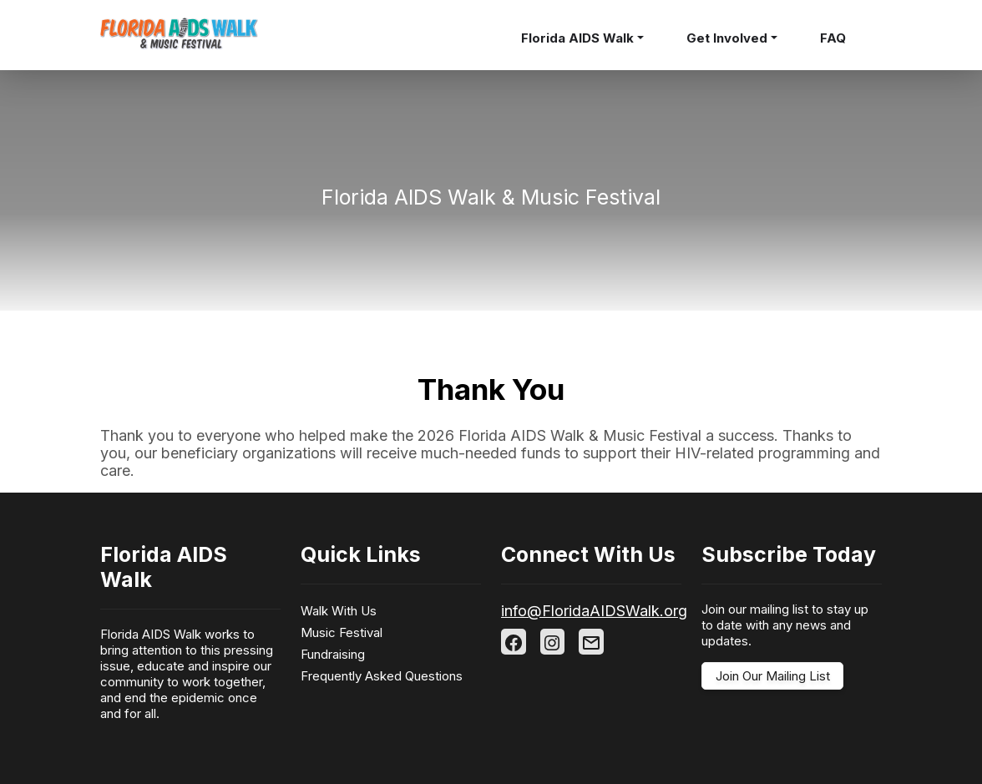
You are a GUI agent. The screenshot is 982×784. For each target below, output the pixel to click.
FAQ (833, 38)
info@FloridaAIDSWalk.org (594, 611)
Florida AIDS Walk (577, 38)
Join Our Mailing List (773, 676)
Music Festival (341, 632)
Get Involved (726, 38)
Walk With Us (339, 611)
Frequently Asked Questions (382, 676)
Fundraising (333, 654)
